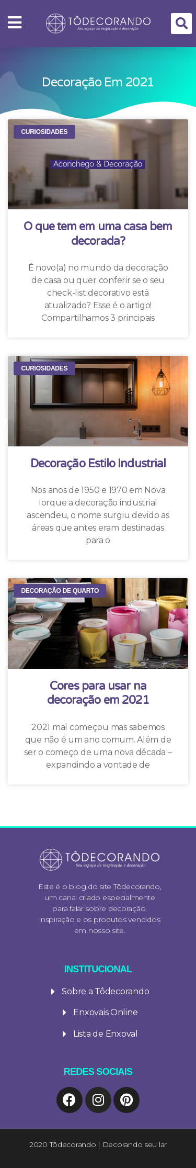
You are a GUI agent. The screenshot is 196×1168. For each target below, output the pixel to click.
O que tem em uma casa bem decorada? (98, 234)
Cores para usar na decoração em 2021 (98, 693)
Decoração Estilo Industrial (98, 463)
